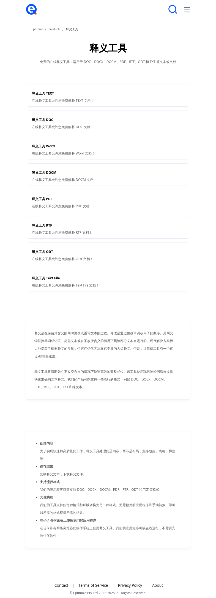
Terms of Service (93, 585)
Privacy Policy (130, 585)
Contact (61, 585)
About (157, 585)
